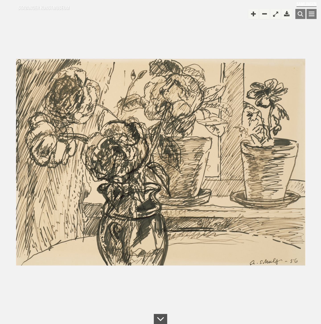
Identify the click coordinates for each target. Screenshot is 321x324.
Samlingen (306, 3)
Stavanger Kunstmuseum (43, 7)
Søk (300, 14)
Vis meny (312, 14)
